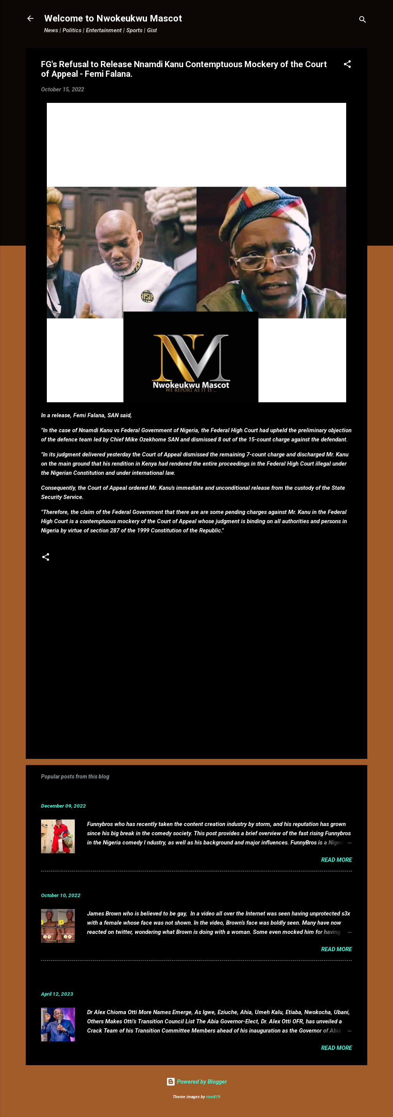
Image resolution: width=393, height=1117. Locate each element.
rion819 (213, 1096)
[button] (347, 65)
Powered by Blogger (196, 1081)
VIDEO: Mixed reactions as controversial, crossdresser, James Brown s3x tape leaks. (174, 883)
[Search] (362, 21)
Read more (336, 859)
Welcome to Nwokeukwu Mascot (113, 18)
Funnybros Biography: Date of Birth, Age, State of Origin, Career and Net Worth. (166, 794)
